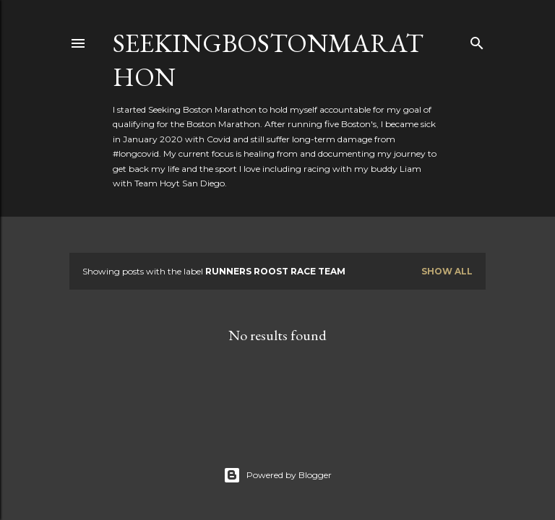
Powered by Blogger (277, 475)
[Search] (477, 40)
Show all (447, 271)
